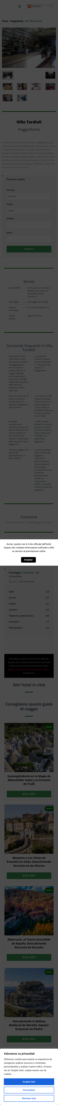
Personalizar (29, 1090)
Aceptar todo (29, 1082)
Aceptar (28, 559)
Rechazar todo (29, 1098)
